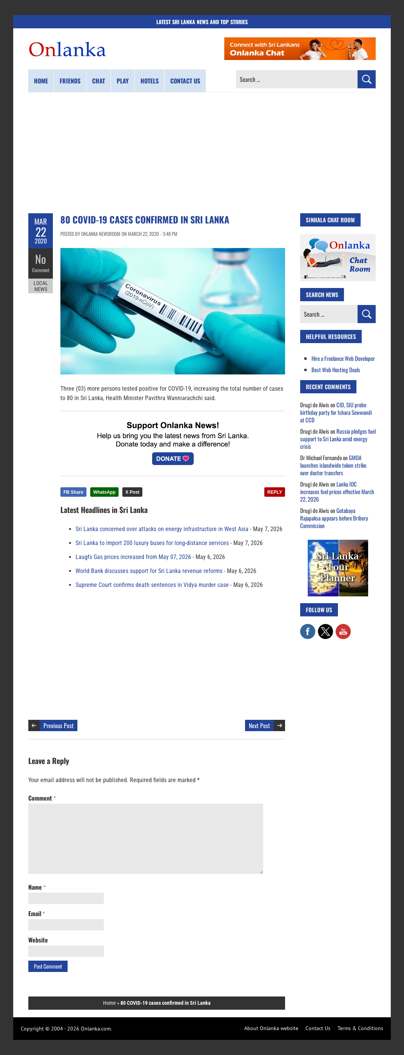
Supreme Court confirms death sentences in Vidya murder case (152, 584)
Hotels (149, 80)
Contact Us (317, 1028)
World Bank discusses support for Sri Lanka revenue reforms (149, 570)
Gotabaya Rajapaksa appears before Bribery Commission (334, 518)
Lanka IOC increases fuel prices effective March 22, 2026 (337, 491)
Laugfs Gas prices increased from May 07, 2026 (133, 557)
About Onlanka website (271, 1028)
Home (41, 80)
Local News (41, 286)
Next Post (259, 725)
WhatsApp (104, 492)
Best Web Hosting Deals (335, 369)
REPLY (274, 492)
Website (38, 939)
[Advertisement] (202, 153)
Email (36, 913)
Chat (98, 80)
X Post (132, 492)
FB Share (73, 492)
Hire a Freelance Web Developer (343, 358)
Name (36, 887)
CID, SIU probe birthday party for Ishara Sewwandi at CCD (336, 412)
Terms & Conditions (360, 1028)
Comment (40, 270)
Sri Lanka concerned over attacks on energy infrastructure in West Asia (162, 529)
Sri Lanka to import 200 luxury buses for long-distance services (152, 543)
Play (123, 80)
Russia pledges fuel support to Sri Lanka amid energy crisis (338, 438)
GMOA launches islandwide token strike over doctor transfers (333, 465)
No (40, 258)
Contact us (185, 80)
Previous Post (58, 725)
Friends (70, 80)
